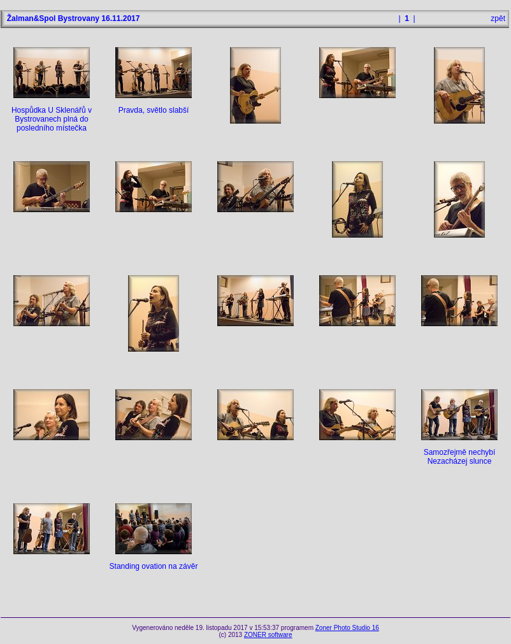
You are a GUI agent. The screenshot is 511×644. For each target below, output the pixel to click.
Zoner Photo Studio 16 (347, 627)
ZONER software (268, 634)
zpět (498, 18)
